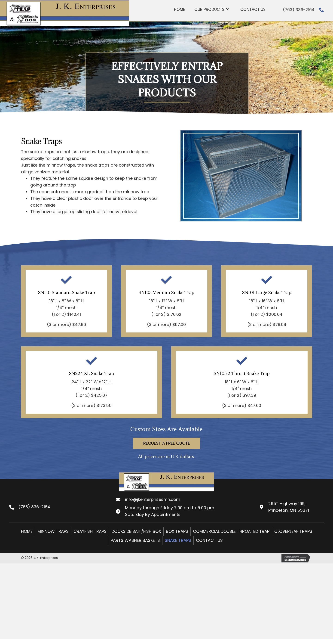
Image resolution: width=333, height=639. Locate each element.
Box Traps (177, 531)
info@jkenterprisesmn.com (152, 499)
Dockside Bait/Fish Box (136, 531)
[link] (179, 9)
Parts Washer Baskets (135, 540)
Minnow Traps (53, 531)
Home (27, 531)
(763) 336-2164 (299, 9)
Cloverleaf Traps (293, 531)
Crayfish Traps (90, 531)
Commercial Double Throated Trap (231, 531)
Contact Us (209, 540)
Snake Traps (178, 540)
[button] (166, 443)
